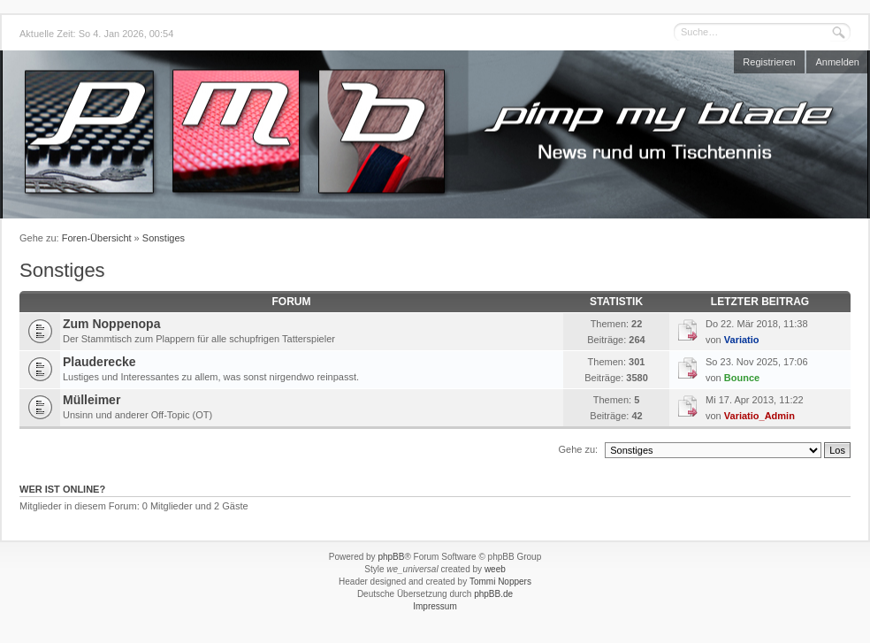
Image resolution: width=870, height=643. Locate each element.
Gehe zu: (578, 449)
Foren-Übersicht (97, 238)
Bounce (741, 377)
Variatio (741, 339)
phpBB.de (493, 594)
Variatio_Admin (759, 415)
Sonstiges (163, 238)
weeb (495, 569)
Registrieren (769, 62)
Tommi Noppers (500, 581)
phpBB (391, 557)
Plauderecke (99, 362)
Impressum (434, 606)
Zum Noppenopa (111, 324)
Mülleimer (91, 400)
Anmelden (837, 62)
